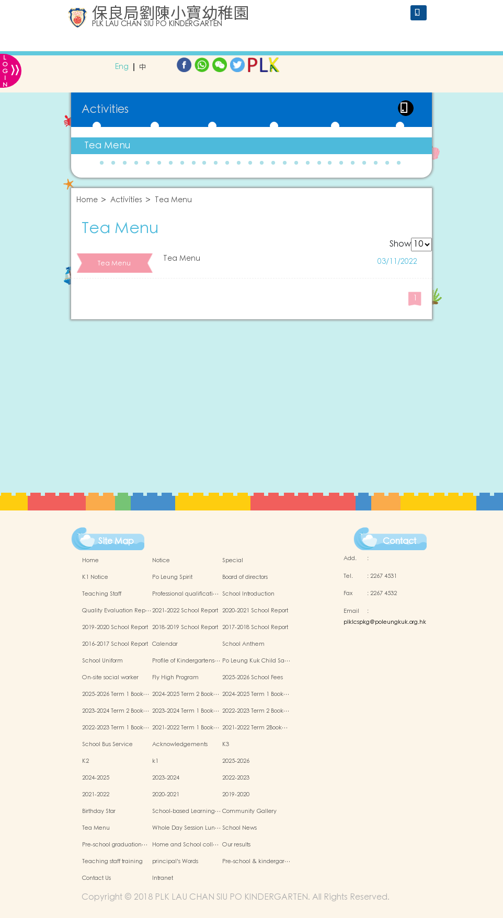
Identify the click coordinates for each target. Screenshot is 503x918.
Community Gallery (249, 811)
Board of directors (245, 577)
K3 (225, 744)
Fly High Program (175, 677)
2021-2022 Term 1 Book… (185, 728)
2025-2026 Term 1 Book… (115, 694)
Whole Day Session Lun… (186, 828)
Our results (236, 845)
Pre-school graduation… (114, 845)
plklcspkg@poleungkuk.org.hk (385, 622)
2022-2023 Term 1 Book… (115, 728)
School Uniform (102, 661)
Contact (399, 541)
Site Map (116, 541)
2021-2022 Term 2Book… (255, 728)
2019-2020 (235, 795)
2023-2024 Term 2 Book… (115, 711)
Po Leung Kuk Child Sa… (256, 661)
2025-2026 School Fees (252, 677)
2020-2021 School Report (255, 611)
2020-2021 (165, 795)
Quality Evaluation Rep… (116, 611)
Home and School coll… (185, 845)
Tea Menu (107, 145)
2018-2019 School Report (185, 627)
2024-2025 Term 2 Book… (185, 694)
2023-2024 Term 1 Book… (185, 711)
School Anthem (243, 644)
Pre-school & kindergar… (256, 861)
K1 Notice (95, 577)
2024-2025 (95, 778)
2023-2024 (165, 778)
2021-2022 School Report (185, 611)
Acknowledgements (180, 744)
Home (87, 200)
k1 (155, 761)
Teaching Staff (101, 594)
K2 (85, 761)
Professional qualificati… (185, 594)
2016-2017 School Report (115, 644)
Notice (161, 560)
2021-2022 (95, 795)
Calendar (165, 644)
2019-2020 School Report (115, 627)
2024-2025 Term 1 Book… (255, 694)
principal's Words (175, 861)
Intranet (162, 878)
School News (239, 828)
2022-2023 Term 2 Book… (255, 711)
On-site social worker (110, 677)
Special (232, 560)
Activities (126, 200)
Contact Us (96, 878)
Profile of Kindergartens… (186, 661)
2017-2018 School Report (255, 627)
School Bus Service (107, 744)
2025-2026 (235, 761)
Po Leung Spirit (172, 577)
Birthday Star (99, 811)
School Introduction (248, 594)
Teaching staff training (112, 861)
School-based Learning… (186, 811)
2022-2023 (235, 778)
